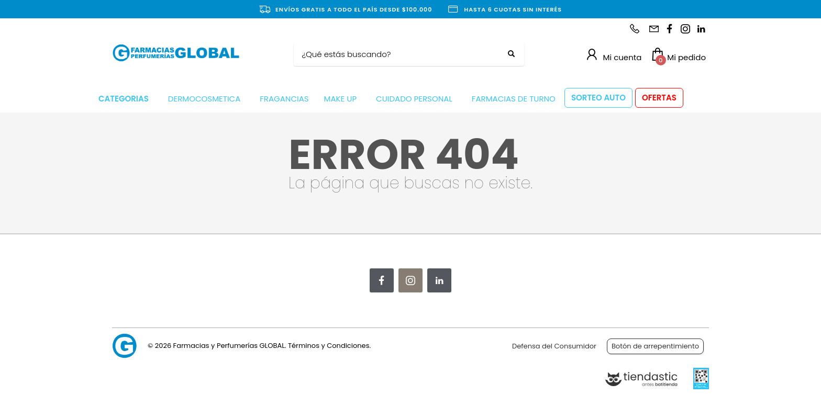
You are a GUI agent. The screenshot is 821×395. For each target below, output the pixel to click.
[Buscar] (401, 54)
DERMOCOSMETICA (204, 98)
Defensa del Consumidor (554, 346)
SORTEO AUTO (598, 97)
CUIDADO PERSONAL (414, 98)
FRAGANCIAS (284, 98)
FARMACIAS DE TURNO (514, 98)
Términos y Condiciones (328, 346)
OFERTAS (659, 97)
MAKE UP (340, 98)
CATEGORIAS (123, 98)
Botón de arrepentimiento (655, 346)
